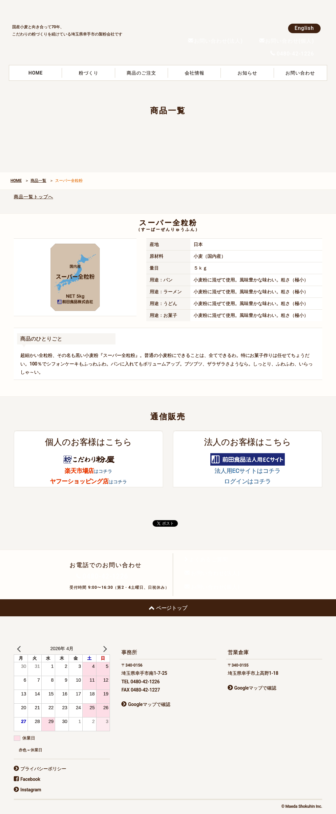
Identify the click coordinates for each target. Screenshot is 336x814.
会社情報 (194, 73)
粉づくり (88, 73)
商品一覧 (38, 180)
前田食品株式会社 (61, 10)
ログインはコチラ (247, 481)
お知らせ (247, 73)
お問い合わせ (300, 73)
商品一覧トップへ (33, 196)
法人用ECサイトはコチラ (248, 470)
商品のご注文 (141, 73)
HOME (36, 73)
